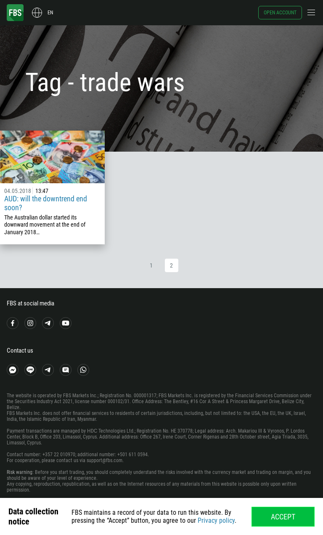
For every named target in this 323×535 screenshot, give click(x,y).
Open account (280, 13)
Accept (283, 516)
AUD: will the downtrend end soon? (45, 203)
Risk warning (19, 472)
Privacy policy (216, 520)
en (50, 13)
